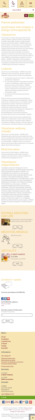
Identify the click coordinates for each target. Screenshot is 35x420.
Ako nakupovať (6, 356)
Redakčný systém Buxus (17, 411)
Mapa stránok (28, 408)
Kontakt (4, 348)
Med (2, 305)
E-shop (31, 15)
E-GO (22, 410)
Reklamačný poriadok (8, 360)
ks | (17, 10)
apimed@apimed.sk (7, 394)
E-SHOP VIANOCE (18, 254)
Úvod (3, 337)
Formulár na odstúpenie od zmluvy (12, 362)
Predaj (3, 346)
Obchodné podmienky (8, 358)
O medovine (6, 341)
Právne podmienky (7, 366)
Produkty (5, 339)
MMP (10, 410)
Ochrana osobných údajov (9, 364)
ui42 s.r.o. (28, 410)
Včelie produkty (6, 304)
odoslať (7, 321)
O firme (4, 343)
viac (17, 227)
